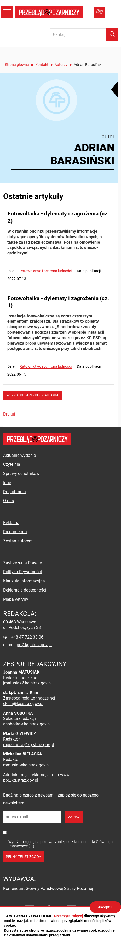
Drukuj (9, 414)
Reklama (11, 522)
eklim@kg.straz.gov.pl (23, 703)
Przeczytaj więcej (68, 916)
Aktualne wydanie (19, 455)
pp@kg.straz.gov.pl (34, 644)
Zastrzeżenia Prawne (22, 562)
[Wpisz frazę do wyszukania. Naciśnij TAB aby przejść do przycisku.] (84, 34)
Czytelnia (11, 464)
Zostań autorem (18, 540)
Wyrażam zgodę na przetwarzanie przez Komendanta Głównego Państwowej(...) (60, 844)
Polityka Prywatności (22, 571)
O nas (8, 500)
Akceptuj (105, 907)
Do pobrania (14, 491)
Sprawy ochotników (21, 473)
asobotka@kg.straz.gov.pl (27, 723)
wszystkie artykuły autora (32, 395)
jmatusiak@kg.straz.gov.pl (27, 682)
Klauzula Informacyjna (24, 580)
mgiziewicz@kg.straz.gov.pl (28, 744)
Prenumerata (15, 531)
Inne (7, 482)
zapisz (74, 817)
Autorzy (61, 64)
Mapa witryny (15, 599)
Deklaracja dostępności (24, 590)
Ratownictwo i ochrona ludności (46, 271)
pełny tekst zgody (23, 857)
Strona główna (17, 64)
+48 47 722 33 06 (27, 637)
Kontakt (41, 64)
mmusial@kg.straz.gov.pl (26, 765)
